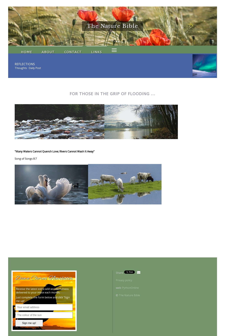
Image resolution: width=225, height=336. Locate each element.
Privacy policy (124, 280)
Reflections (25, 64)
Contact (61, 50)
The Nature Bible (129, 295)
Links (80, 50)
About (41, 50)
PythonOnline (130, 288)
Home (24, 50)
